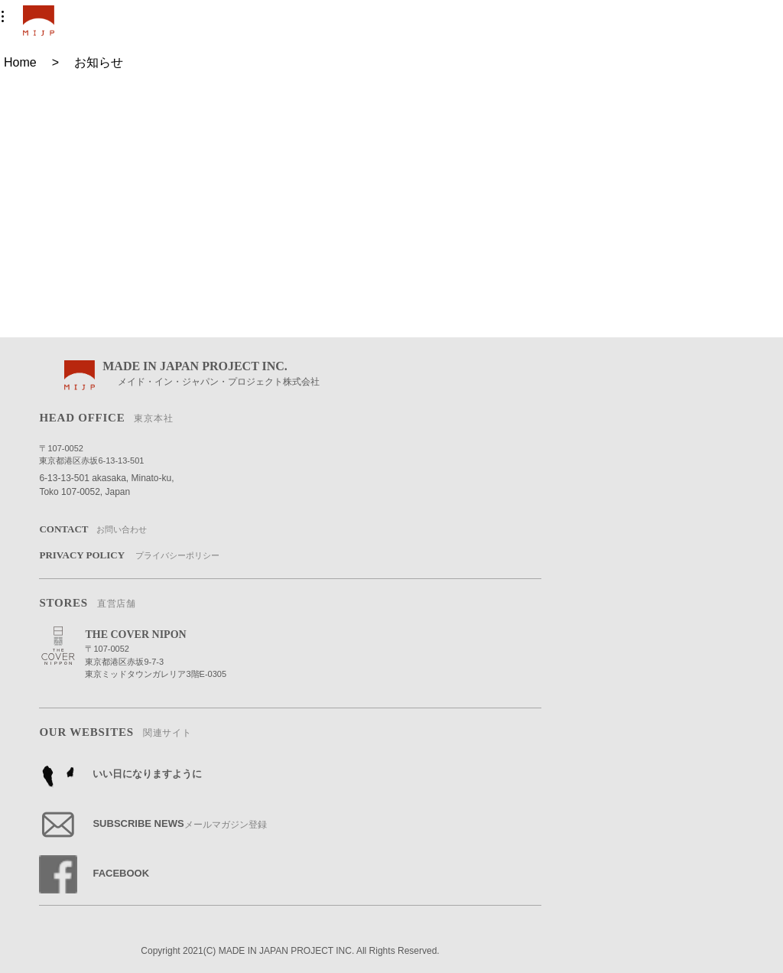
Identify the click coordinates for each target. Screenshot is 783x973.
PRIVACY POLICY (129, 555)
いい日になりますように (120, 775)
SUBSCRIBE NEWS (152, 824)
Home (20, 62)
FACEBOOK (94, 874)
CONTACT (93, 529)
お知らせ (98, 62)
